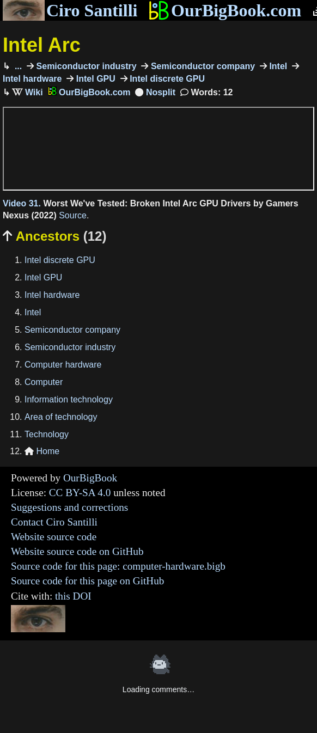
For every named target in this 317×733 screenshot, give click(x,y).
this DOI (73, 596)
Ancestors (54, 236)
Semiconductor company (201, 66)
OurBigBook (90, 478)
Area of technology (61, 417)
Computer (44, 382)
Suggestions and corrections (69, 507)
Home (42, 451)
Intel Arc (42, 45)
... (17, 66)
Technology (47, 434)
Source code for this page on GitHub (87, 581)
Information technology (69, 399)
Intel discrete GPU (166, 78)
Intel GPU (94, 78)
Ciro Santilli (70, 10)
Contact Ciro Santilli (54, 522)
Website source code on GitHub (77, 551)
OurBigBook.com (224, 10)
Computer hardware (63, 364)
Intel (277, 66)
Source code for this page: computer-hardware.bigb (118, 566)
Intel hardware (52, 295)
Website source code (53, 536)
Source (73, 215)
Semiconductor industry (85, 66)
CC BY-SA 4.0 (80, 492)
